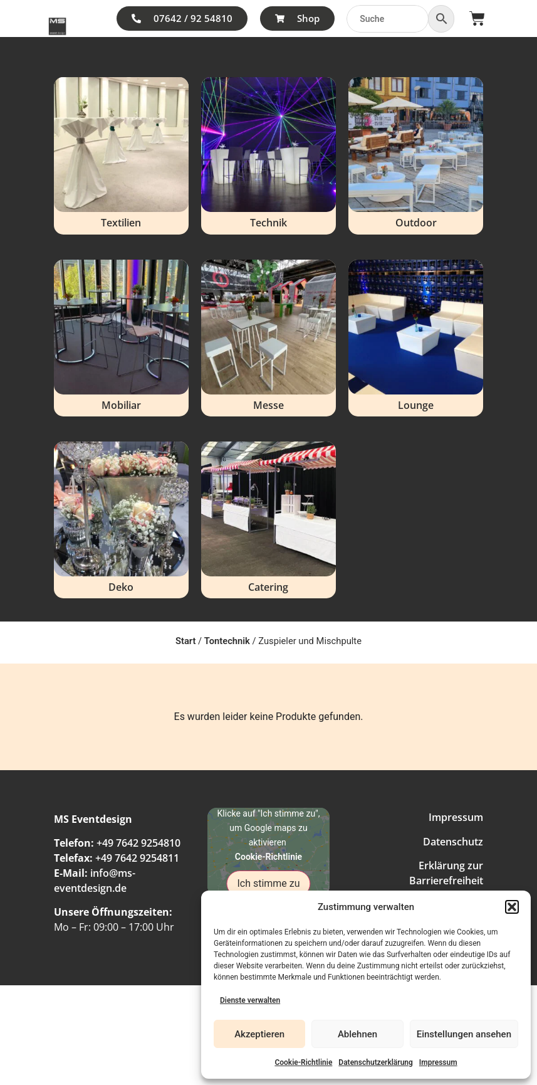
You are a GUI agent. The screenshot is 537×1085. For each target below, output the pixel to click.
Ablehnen (357, 1034)
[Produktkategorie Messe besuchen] (268, 338)
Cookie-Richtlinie (303, 1062)
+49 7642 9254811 (137, 858)
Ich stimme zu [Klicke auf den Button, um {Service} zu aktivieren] (268, 883)
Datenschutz (453, 842)
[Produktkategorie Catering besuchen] (268, 520)
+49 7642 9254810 (138, 843)
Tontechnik (227, 641)
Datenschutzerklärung (375, 1062)
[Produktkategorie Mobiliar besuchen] (121, 338)
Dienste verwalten (250, 1000)
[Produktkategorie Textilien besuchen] (121, 155)
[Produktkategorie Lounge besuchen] (415, 338)
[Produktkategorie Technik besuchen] (268, 155)
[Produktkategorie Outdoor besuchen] (415, 155)
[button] (512, 907)
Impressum (438, 1062)
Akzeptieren (259, 1034)
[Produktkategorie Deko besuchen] (121, 520)
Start (185, 641)
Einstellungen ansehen (464, 1034)
